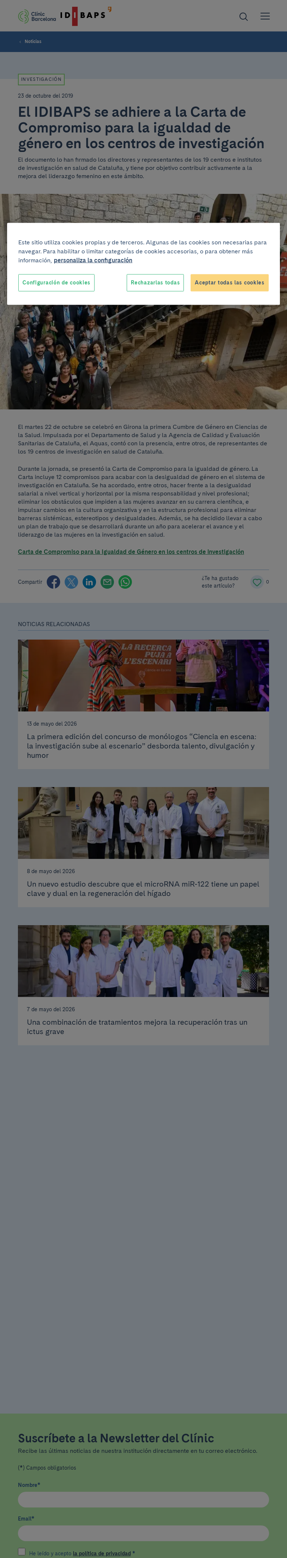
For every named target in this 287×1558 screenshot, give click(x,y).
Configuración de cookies (56, 283)
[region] (143, 264)
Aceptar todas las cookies (230, 283)
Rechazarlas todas (155, 283)
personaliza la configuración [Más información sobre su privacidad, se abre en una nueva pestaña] (93, 260)
